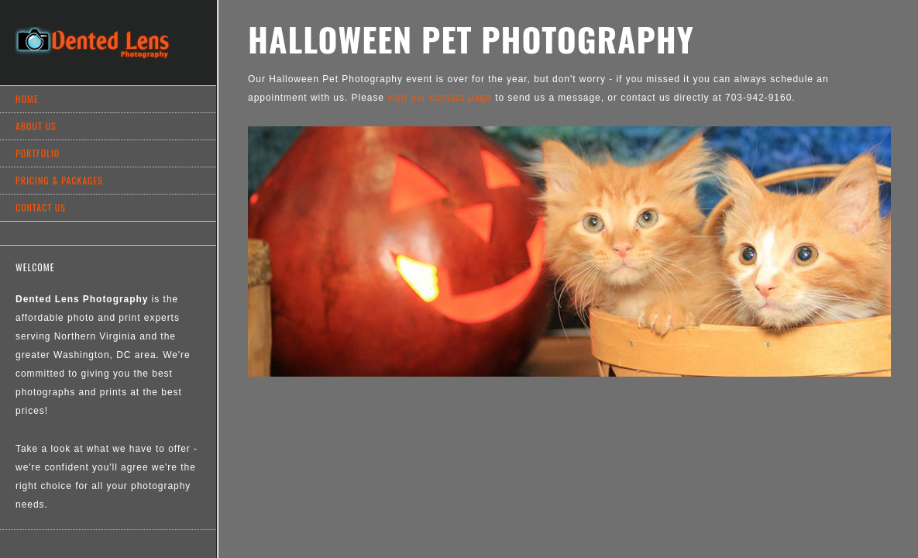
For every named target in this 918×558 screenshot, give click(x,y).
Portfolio (37, 153)
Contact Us (40, 207)
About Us (36, 126)
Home (27, 98)
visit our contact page (439, 97)
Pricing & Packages (59, 180)
